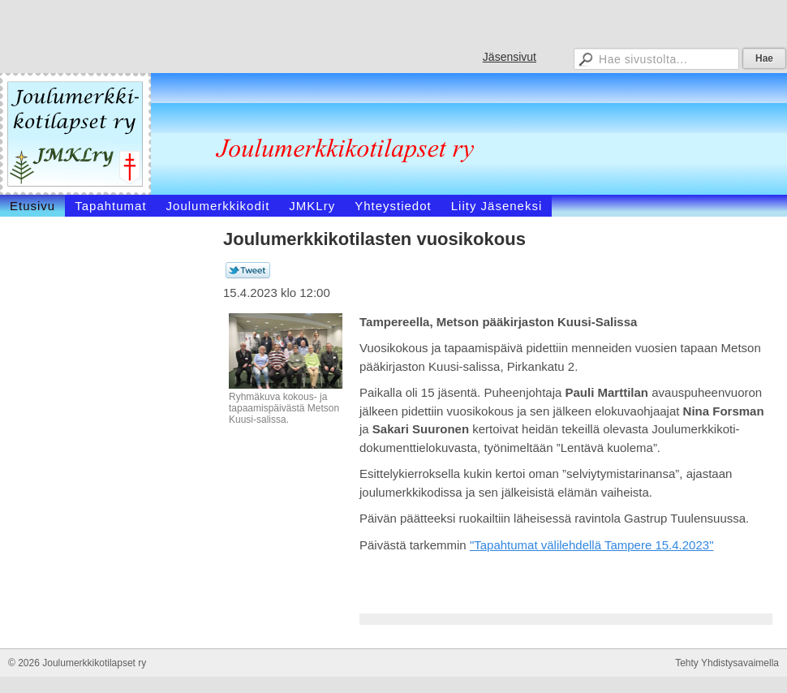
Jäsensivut (509, 56)
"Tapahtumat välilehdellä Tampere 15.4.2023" (592, 545)
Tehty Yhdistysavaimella (727, 663)
